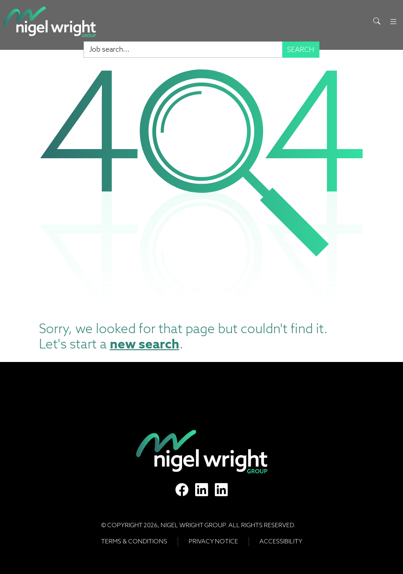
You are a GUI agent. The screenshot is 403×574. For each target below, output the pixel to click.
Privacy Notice (213, 541)
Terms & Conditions (134, 541)
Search (300, 49)
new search (144, 343)
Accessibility (280, 541)
